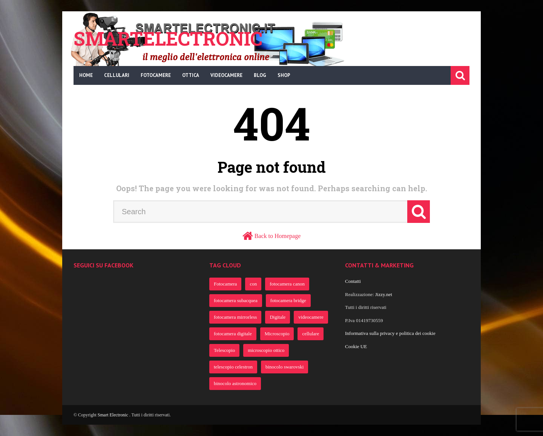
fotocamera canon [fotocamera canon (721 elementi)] (287, 284)
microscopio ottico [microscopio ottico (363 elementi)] (266, 350)
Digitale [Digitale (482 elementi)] (277, 317)
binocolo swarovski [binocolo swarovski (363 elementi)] (284, 367)
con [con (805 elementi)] (253, 284)
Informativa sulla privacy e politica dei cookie (390, 333)
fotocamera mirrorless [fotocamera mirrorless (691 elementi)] (235, 317)
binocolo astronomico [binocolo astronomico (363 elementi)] (235, 383)
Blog (260, 75)
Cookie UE (356, 346)
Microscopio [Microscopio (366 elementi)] (277, 333)
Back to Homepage (278, 236)
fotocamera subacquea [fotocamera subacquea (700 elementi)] (236, 300)
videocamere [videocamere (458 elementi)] (310, 317)
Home (86, 75)
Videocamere (226, 75)
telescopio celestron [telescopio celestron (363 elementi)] (233, 367)
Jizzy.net (383, 294)
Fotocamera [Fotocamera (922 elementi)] (225, 284)
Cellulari (116, 75)
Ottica (190, 75)
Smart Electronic (113, 415)
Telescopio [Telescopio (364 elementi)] (224, 350)
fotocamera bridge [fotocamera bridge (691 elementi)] (288, 300)
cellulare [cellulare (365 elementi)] (310, 333)
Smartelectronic (168, 38)
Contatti (353, 281)
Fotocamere (156, 75)
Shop (284, 75)
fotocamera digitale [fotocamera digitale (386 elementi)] (233, 333)
